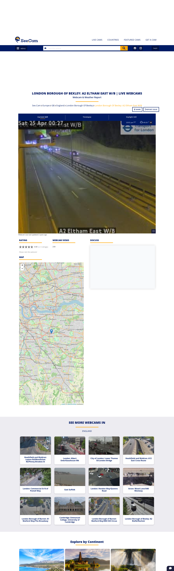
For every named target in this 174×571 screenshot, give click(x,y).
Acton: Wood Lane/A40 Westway (137, 486)
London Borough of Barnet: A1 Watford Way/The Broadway (36, 515)
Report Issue (151, 109)
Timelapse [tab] (87, 117)
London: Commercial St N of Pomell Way (36, 486)
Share (137, 109)
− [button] (22, 266)
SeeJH (155, 48)
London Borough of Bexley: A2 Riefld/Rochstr (137, 515)
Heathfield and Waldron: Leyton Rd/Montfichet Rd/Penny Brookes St (37, 456)
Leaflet (63, 401)
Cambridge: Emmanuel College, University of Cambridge (70, 515)
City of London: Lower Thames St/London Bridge (104, 456)
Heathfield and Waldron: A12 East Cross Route (137, 456)
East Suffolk (70, 486)
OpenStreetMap (71, 401)
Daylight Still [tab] (130, 117)
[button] (149, 122)
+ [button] (22, 262)
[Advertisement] (87, 17)
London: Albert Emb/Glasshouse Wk (70, 456)
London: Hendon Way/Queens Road (103, 486)
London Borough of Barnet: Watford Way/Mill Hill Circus (104, 515)
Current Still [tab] (44, 117)
